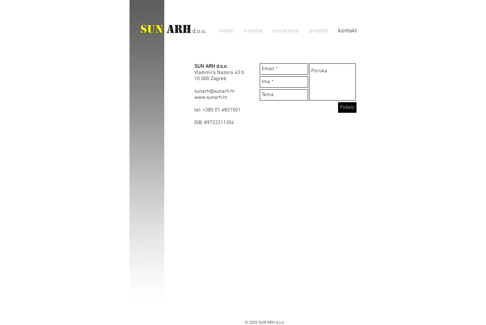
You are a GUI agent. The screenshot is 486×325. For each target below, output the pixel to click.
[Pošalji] (347, 107)
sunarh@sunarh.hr (214, 91)
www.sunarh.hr (211, 97)
